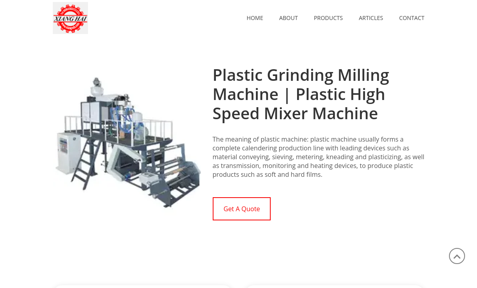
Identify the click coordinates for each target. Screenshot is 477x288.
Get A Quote (242, 208)
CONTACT (411, 18)
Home (255, 18)
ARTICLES (371, 18)
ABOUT (288, 18)
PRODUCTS (328, 18)
